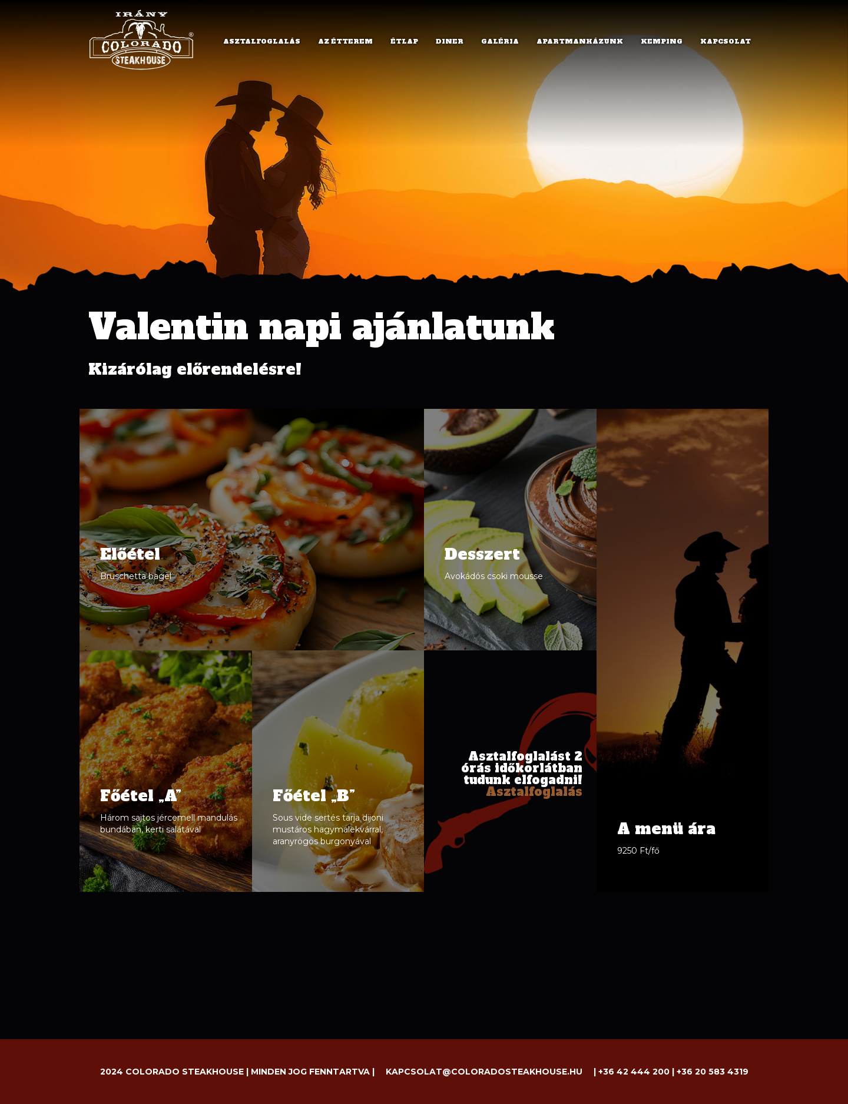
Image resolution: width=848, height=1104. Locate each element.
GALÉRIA (500, 41)
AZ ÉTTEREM (345, 41)
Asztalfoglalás (534, 792)
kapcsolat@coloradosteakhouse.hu (484, 1071)
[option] (424, 206)
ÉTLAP (404, 41)
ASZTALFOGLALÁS (261, 41)
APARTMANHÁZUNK (579, 41)
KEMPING (662, 41)
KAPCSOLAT (725, 41)
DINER (449, 41)
